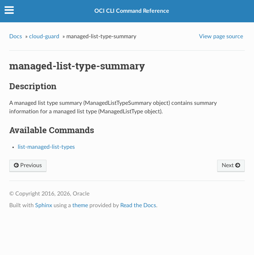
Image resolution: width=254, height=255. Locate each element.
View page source (221, 36)
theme (80, 205)
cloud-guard (44, 36)
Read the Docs (138, 205)
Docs (15, 36)
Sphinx (43, 205)
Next (231, 165)
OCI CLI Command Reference (131, 11)
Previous (28, 165)
